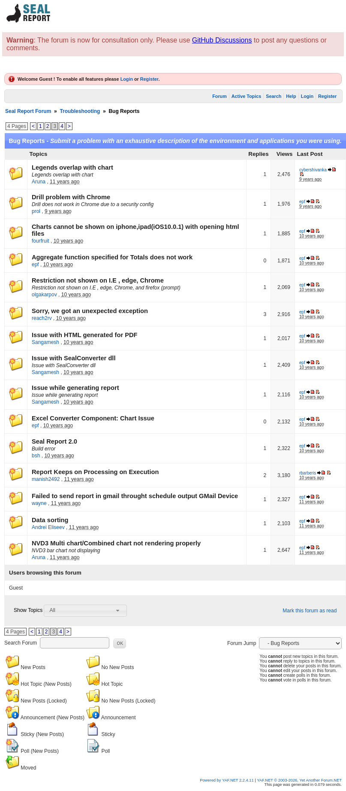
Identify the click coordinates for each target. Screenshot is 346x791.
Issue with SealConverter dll (73, 358)
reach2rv (42, 318)
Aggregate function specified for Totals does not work (112, 257)
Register (149, 79)
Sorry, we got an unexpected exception (90, 310)
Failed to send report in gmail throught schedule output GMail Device (135, 496)
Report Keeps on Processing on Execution (95, 472)
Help (291, 96)
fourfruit (40, 241)
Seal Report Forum (28, 111)
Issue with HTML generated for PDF (84, 335)
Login (126, 79)
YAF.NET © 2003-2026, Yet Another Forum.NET (299, 780)
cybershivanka (313, 169)
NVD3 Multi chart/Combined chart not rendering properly (116, 543)
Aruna (38, 182)
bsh (36, 456)
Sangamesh (45, 342)
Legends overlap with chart (72, 167)
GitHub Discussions (222, 40)
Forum (219, 96)
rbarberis (307, 473)
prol (36, 211)
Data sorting (50, 520)
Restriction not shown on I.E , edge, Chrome (98, 280)
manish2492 (46, 479)
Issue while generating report (75, 387)
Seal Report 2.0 (54, 441)
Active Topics (246, 96)
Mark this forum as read (310, 611)
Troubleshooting (80, 111)
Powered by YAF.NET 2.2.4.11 (227, 780)
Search (273, 96)
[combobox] (85, 611)
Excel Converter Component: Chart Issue (93, 418)
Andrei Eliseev (48, 527)
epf (302, 201)
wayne (39, 503)
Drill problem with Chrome (71, 197)
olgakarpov (44, 295)
